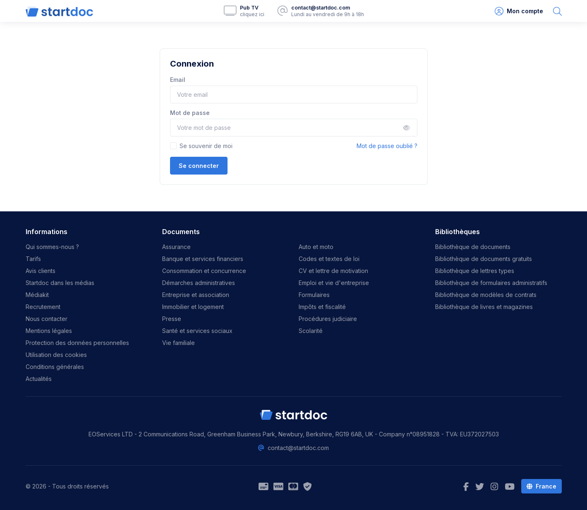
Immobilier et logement (193, 306)
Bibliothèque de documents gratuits (483, 258)
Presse (171, 318)
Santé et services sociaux (197, 330)
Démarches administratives (198, 282)
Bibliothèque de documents (472, 246)
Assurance (176, 246)
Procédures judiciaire (328, 318)
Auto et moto (316, 246)
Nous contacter (46, 318)
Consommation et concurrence (204, 270)
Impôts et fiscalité (322, 306)
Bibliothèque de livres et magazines (484, 306)
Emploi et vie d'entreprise (334, 282)
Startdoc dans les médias (60, 282)
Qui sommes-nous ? (52, 246)
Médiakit (37, 294)
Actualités (39, 378)
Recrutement (43, 306)
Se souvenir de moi (206, 145)
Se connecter (199, 165)
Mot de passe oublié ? (387, 145)
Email (177, 79)
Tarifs (33, 258)
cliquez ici (252, 14)
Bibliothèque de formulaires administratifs (491, 282)
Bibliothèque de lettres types (474, 270)
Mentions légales (49, 330)
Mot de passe (190, 112)
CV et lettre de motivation (333, 270)
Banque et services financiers (202, 258)
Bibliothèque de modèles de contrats (486, 294)
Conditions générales (55, 366)
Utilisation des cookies (56, 354)
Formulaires (314, 294)
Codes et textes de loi (329, 258)
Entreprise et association (195, 294)
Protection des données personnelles (77, 342)
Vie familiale (178, 342)
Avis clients (40, 270)
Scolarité (311, 330)
